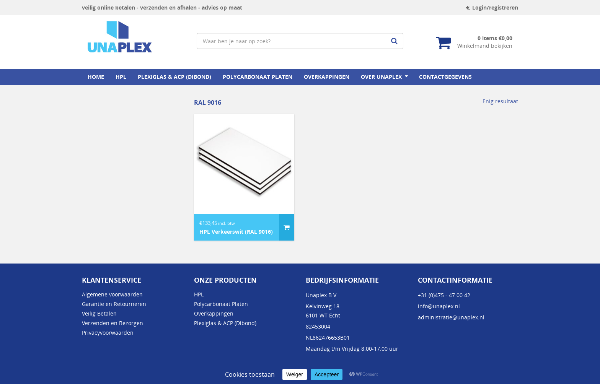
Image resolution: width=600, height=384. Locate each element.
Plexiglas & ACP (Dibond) (174, 76)
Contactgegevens (445, 76)
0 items (495, 38)
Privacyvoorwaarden (108, 332)
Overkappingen (326, 76)
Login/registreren (492, 7)
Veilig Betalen (99, 313)
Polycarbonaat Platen (257, 76)
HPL (121, 76)
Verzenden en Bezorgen (112, 323)
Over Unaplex (381, 76)
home (96, 76)
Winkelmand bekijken (484, 45)
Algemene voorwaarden (112, 294)
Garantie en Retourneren (114, 304)
